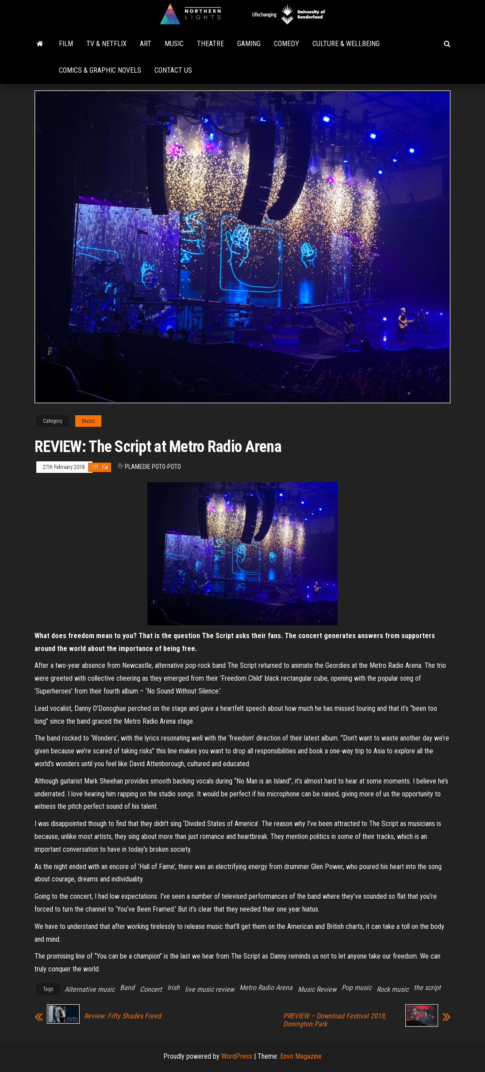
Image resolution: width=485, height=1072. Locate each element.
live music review (209, 989)
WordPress (236, 1056)
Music (174, 43)
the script (427, 987)
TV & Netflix (106, 43)
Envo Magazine (301, 1056)
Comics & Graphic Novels (100, 70)
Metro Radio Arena (266, 987)
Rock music (392, 989)
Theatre (210, 43)
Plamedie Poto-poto (153, 466)
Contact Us (173, 70)
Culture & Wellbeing (346, 43)
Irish (173, 987)
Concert (151, 989)
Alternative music (90, 989)
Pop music (356, 987)
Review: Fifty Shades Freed (122, 1016)
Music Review (317, 989)
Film (66, 43)
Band (127, 987)
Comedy (286, 43)
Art (145, 43)
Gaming (249, 43)
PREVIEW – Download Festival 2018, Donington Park (334, 1020)
